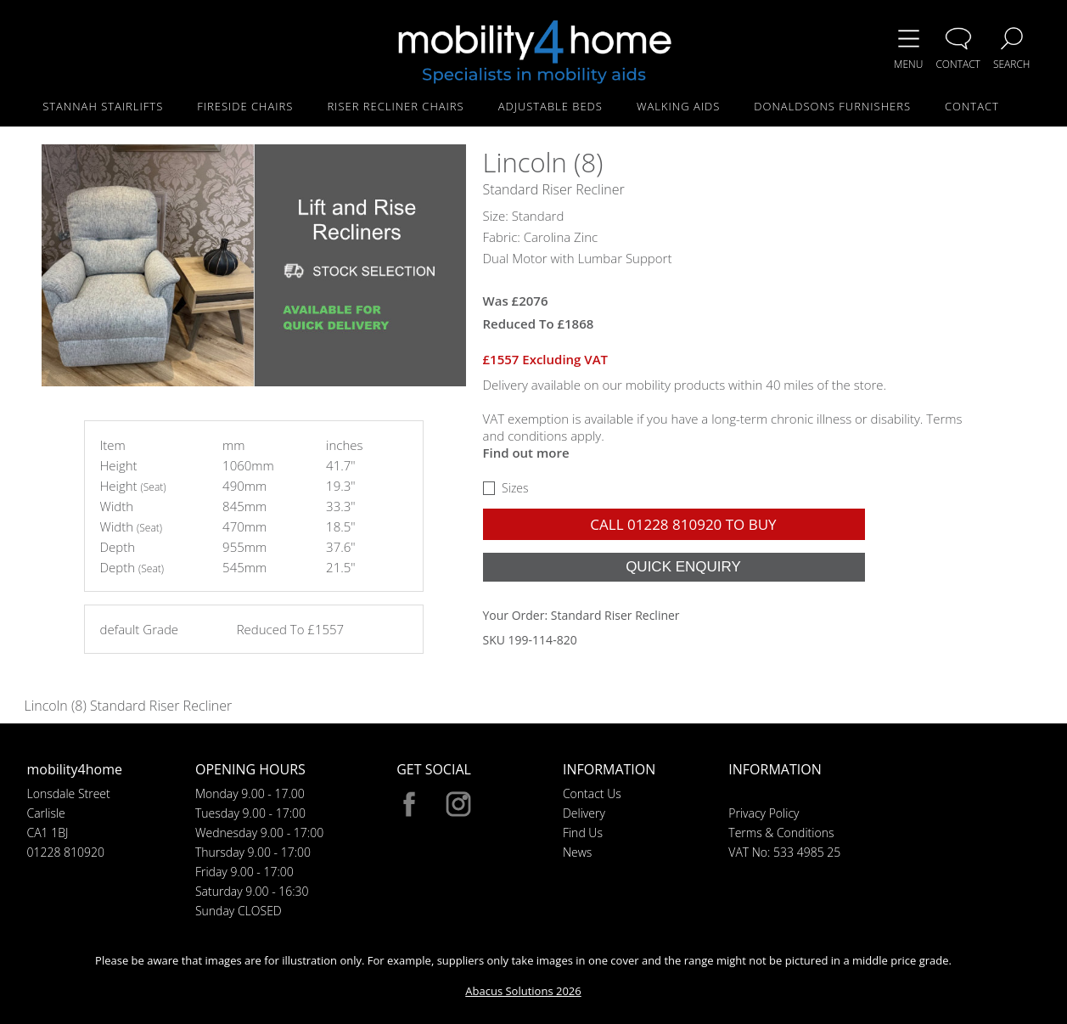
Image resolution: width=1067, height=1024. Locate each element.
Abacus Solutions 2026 (523, 991)
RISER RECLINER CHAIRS (395, 106)
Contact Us (592, 793)
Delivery (584, 813)
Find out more (526, 452)
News (577, 852)
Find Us (583, 832)
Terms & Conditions (781, 832)
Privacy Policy (763, 813)
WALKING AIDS (678, 106)
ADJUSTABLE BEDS (550, 106)
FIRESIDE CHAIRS (245, 106)
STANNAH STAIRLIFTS (102, 106)
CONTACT (972, 106)
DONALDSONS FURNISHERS (832, 106)
